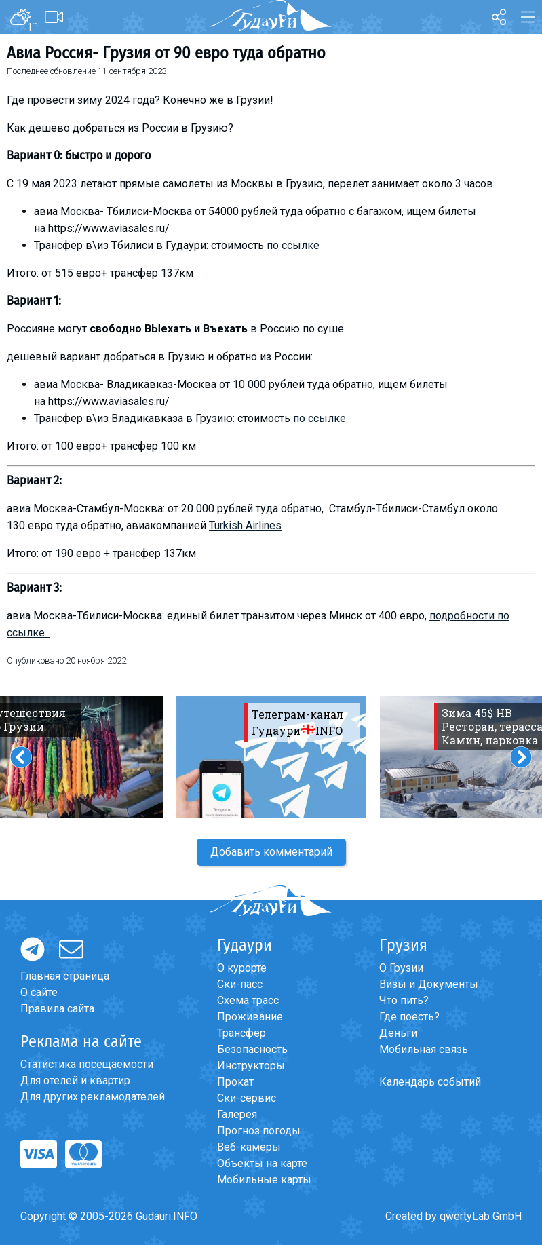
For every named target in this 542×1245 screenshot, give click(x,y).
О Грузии (401, 967)
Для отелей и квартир (75, 1080)
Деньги (398, 1033)
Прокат (235, 1081)
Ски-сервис (246, 1098)
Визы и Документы (428, 984)
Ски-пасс (240, 984)
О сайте (39, 992)
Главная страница (64, 976)
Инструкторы (251, 1065)
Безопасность (252, 1049)
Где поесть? (409, 1016)
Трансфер (241, 1033)
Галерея (237, 1114)
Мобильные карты (264, 1179)
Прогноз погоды (259, 1130)
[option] (271, 757)
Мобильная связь (423, 1049)
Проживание (250, 1016)
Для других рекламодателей (92, 1096)
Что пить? (404, 1000)
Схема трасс (248, 1000)
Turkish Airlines (245, 525)
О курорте (242, 967)
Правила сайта (57, 1008)
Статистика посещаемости (86, 1064)
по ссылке (293, 245)
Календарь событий (430, 1081)
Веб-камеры (249, 1147)
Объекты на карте (262, 1163)
